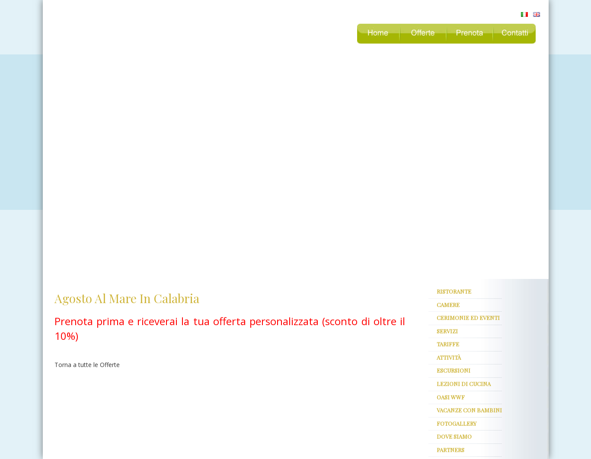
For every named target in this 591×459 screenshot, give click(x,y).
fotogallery (456, 423)
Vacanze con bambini (469, 410)
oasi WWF (451, 397)
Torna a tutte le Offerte (87, 365)
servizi (447, 331)
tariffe (448, 344)
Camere (448, 304)
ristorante (454, 291)
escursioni (453, 370)
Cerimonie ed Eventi (468, 317)
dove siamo (454, 436)
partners (450, 449)
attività (449, 357)
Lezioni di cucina (464, 383)
